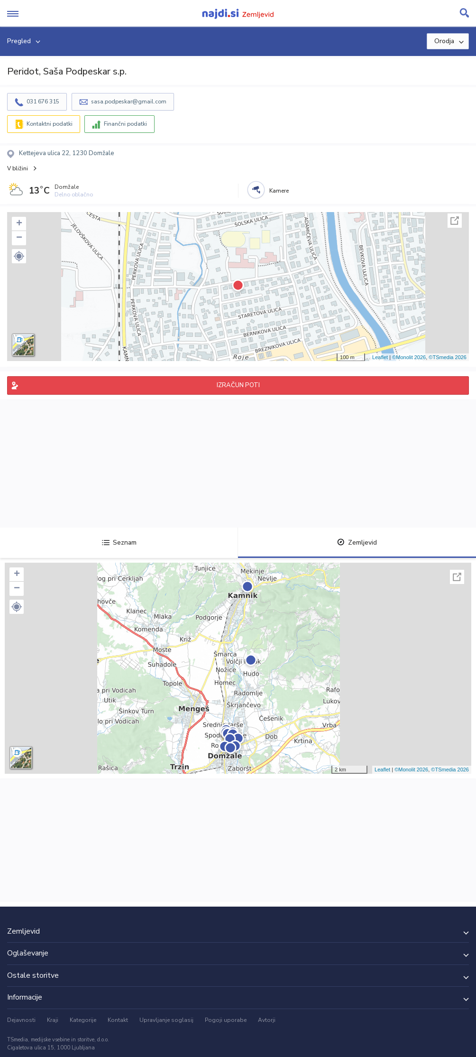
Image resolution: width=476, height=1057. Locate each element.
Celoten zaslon (455, 220)
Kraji (52, 1020)
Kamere (279, 191)
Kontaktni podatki (50, 124)
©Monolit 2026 (409, 357)
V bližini (17, 168)
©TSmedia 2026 (448, 357)
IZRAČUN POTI (238, 385)
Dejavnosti (21, 1020)
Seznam (119, 542)
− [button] (19, 238)
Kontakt (118, 1020)
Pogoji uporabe (226, 1020)
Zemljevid (357, 542)
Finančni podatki (125, 124)
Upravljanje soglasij (166, 1020)
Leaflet (380, 357)
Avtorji (266, 1020)
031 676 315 (43, 101)
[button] (19, 256)
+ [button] (19, 224)
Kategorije (83, 1020)
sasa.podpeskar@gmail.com (128, 101)
